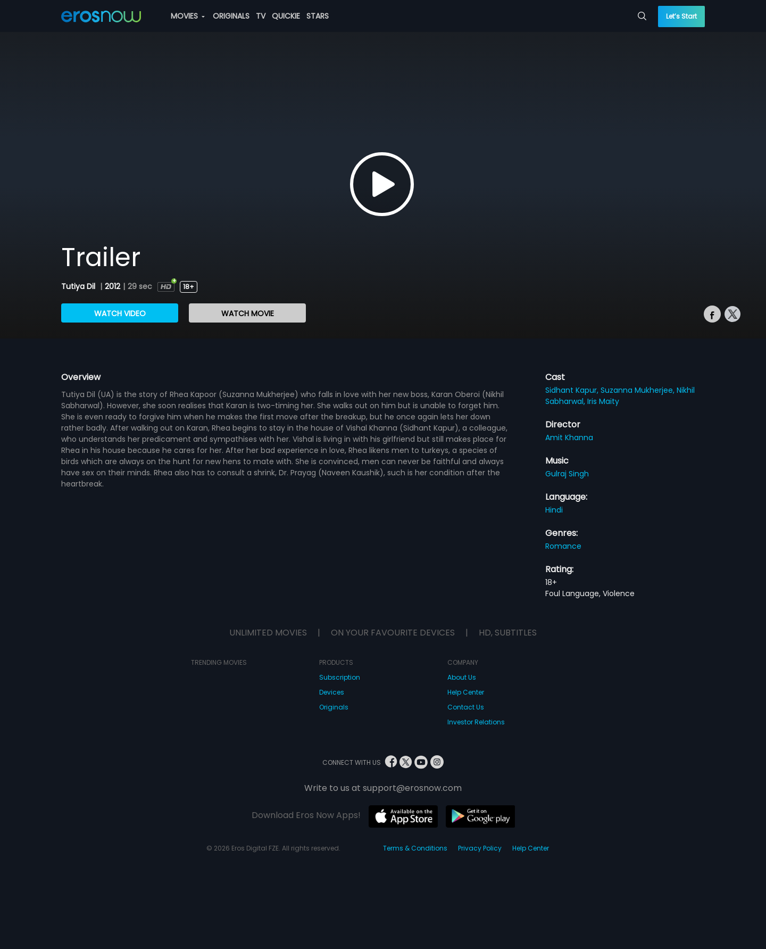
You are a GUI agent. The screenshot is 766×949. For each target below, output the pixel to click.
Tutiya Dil (79, 286)
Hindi (554, 510)
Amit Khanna (569, 437)
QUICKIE (286, 16)
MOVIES (188, 16)
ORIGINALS (231, 16)
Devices (331, 692)
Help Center (465, 692)
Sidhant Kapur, (573, 390)
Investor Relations (476, 722)
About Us (461, 677)
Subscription (339, 677)
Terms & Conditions (415, 848)
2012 (112, 286)
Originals (333, 707)
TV (260, 16)
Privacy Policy (480, 848)
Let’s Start (681, 16)
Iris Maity (603, 401)
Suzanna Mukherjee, (639, 390)
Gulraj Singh (567, 473)
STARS (317, 16)
